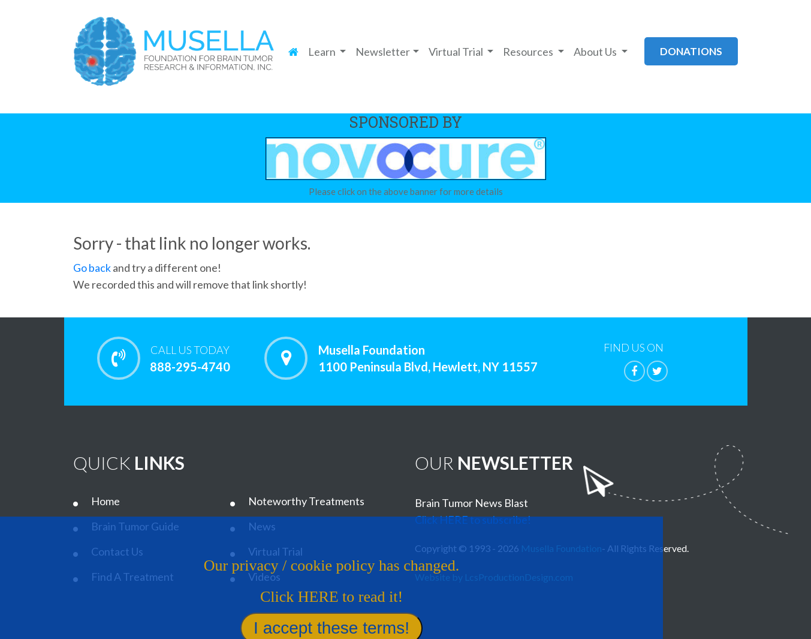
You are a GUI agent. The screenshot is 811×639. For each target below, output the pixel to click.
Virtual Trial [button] (457, 51)
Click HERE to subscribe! (473, 519)
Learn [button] (322, 51)
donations (691, 51)
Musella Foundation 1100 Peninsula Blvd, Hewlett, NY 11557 (428, 358)
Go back (92, 267)
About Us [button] (596, 51)
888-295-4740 (190, 358)
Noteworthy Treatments (306, 501)
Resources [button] (529, 51)
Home (105, 501)
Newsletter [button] (382, 51)
